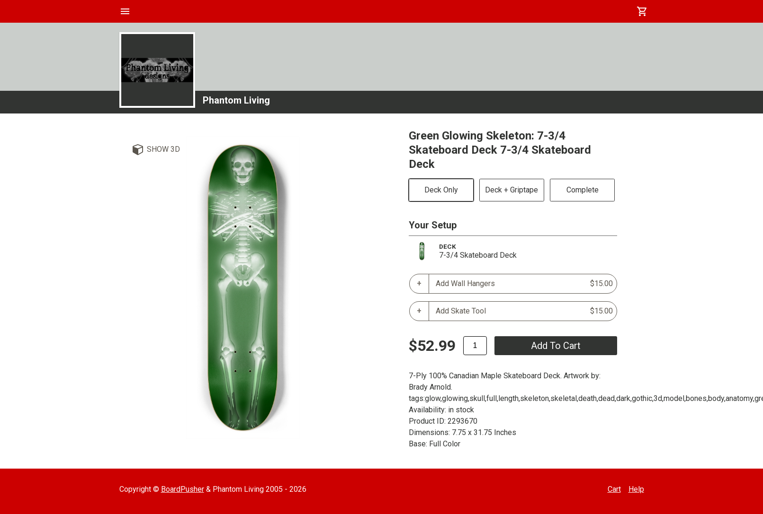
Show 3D (163, 149)
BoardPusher (182, 489)
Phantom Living (236, 100)
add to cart (556, 345)
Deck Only (441, 189)
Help (636, 489)
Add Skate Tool (524, 311)
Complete (582, 189)
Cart (614, 489)
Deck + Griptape (511, 189)
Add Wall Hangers (524, 283)
